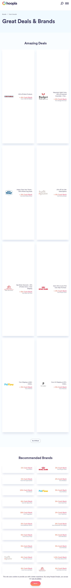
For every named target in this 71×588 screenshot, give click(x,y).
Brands (4, 14)
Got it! (35, 583)
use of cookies (36, 578)
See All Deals (35, 441)
